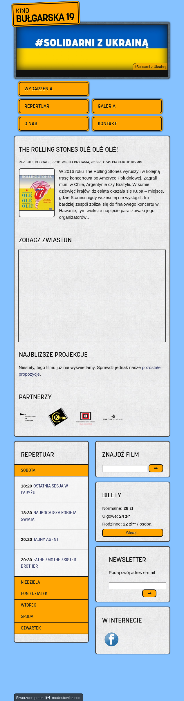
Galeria (107, 106)
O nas (30, 123)
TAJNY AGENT (45, 539)
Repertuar (36, 106)
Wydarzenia (38, 89)
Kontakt (107, 123)
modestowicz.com (64, 697)
